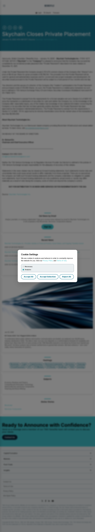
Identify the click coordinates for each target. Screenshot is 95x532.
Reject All (66, 277)
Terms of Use (61, 261)
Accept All (28, 277)
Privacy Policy (48, 261)
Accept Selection (48, 277)
